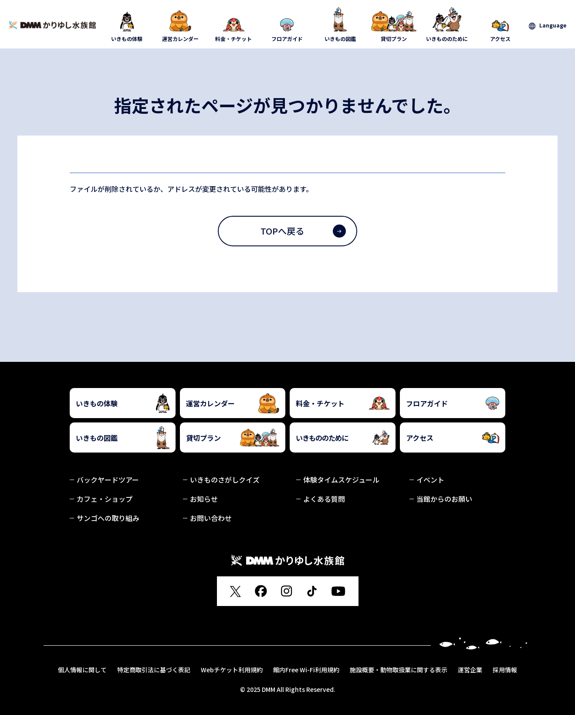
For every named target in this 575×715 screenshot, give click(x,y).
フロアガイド (287, 24)
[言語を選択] (547, 25)
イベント (430, 479)
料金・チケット (233, 24)
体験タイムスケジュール (341, 479)
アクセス (501, 24)
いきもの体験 (127, 24)
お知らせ (204, 499)
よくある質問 (324, 499)
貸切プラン (394, 24)
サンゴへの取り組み (108, 518)
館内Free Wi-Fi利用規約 (306, 669)
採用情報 (505, 669)
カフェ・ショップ (104, 499)
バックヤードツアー (108, 479)
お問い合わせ (211, 518)
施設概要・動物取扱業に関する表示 (398, 669)
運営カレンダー (180, 24)
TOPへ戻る (303, 231)
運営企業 (470, 669)
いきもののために (447, 24)
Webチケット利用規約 (232, 669)
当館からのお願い (444, 499)
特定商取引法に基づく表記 (153, 669)
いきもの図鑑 (340, 24)
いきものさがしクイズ (225, 479)
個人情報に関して (82, 669)
